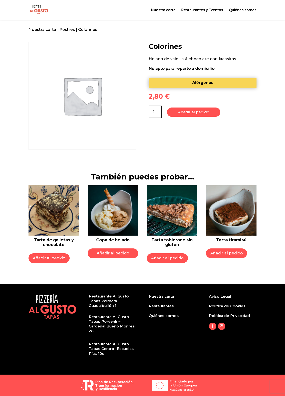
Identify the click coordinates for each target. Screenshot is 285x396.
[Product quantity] (155, 112)
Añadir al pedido (193, 111)
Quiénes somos (242, 10)
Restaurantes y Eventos (202, 10)
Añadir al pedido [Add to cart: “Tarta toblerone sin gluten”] (167, 258)
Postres (67, 29)
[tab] (202, 83)
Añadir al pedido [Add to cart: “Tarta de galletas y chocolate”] (49, 258)
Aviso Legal (220, 296)
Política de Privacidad (229, 316)
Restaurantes (161, 306)
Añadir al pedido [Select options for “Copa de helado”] (113, 253)
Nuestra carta (163, 10)
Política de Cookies (227, 306)
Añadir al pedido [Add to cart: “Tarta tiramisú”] (226, 253)
